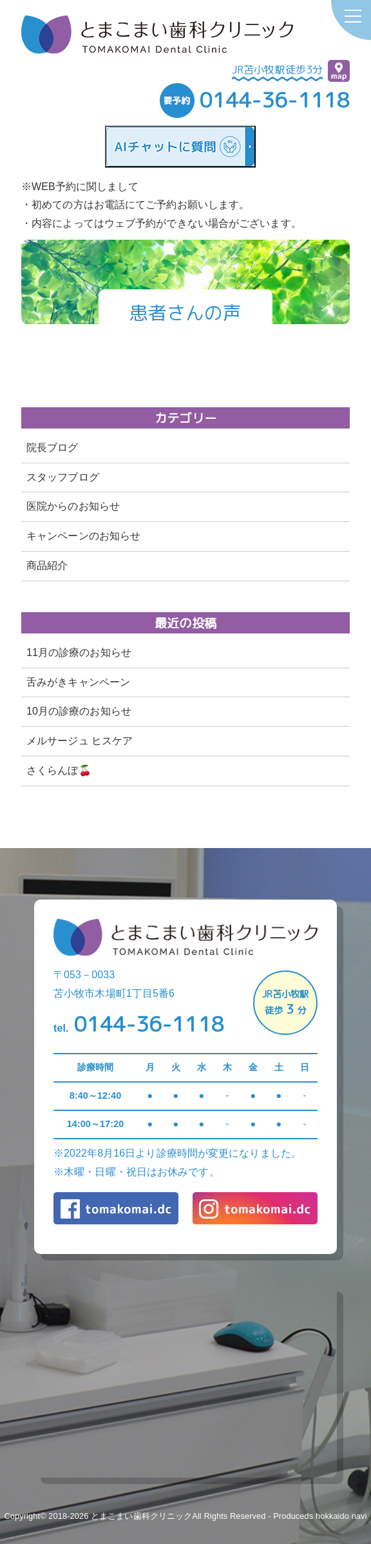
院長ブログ (52, 447)
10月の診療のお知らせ (78, 711)
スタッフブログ (62, 477)
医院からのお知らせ (73, 506)
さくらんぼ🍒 (58, 770)
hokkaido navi (341, 1516)
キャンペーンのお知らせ (83, 535)
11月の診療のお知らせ (78, 652)
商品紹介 (47, 565)
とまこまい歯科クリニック (141, 1516)
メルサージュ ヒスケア (79, 740)
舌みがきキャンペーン (78, 682)
